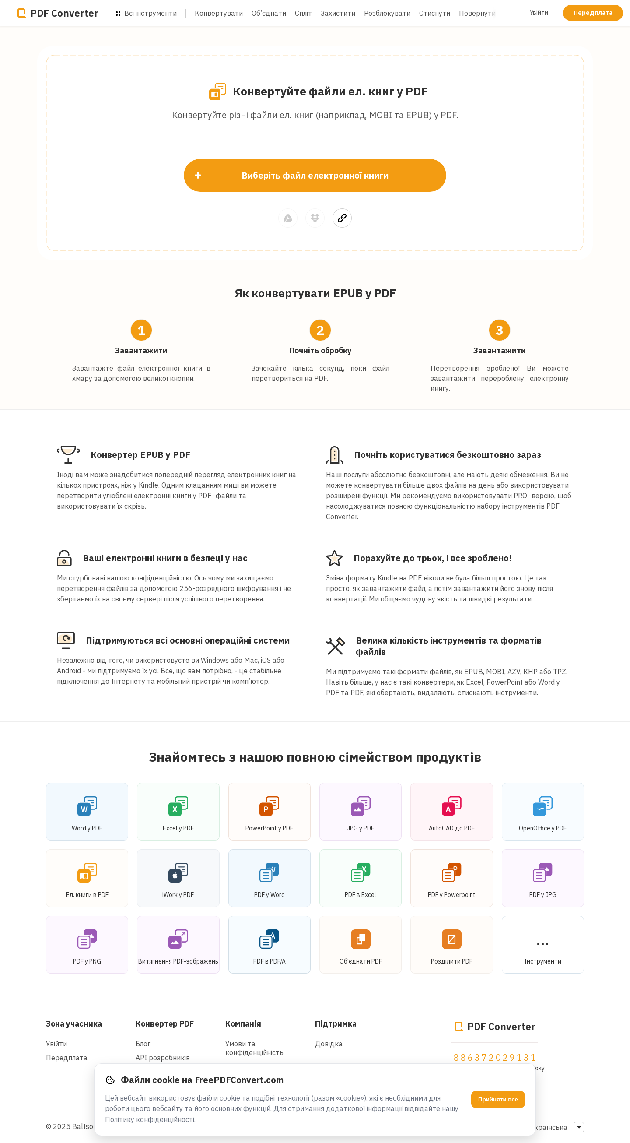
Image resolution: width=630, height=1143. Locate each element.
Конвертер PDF (165, 1024)
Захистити (338, 13)
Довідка (329, 1043)
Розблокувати (387, 13)
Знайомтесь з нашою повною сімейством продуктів (315, 756)
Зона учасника (74, 1024)
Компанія (243, 1024)
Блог (143, 1043)
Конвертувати (219, 13)
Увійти (539, 13)
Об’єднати (269, 13)
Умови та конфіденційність (254, 1048)
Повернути (477, 13)
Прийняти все (498, 1099)
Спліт (303, 13)
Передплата (593, 13)
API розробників (163, 1057)
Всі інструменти (146, 13)
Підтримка (336, 1024)
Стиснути (434, 13)
